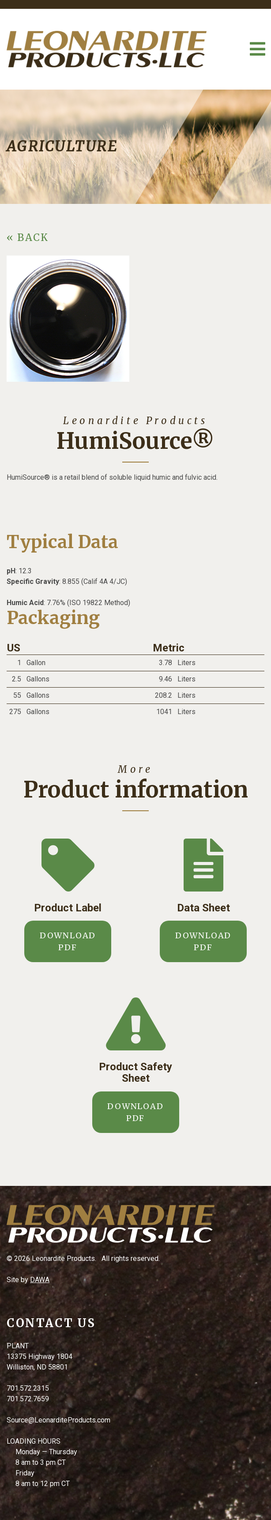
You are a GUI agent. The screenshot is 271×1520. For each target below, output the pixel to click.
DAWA (39, 1279)
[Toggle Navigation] (257, 49)
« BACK (28, 237)
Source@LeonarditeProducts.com (58, 1420)
